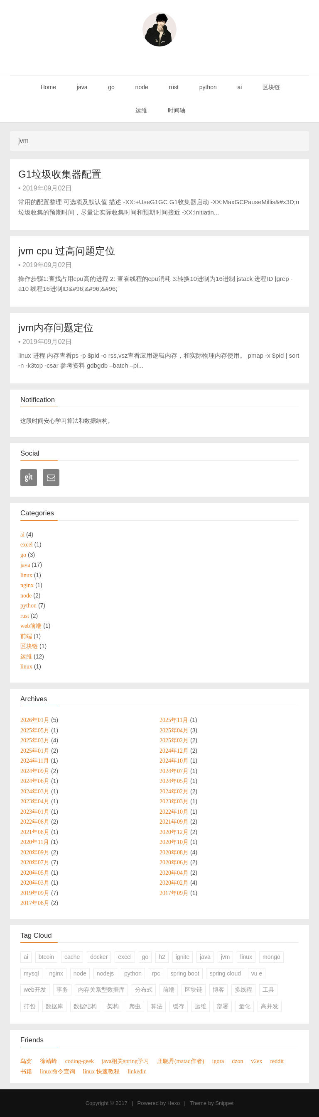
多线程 (243, 989)
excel (125, 957)
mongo (271, 957)
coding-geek (79, 1061)
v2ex (256, 1061)
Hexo (173, 1103)
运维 (140, 110)
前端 (168, 989)
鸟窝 (26, 1061)
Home (47, 87)
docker (99, 957)
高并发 (269, 1006)
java (81, 87)
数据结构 (85, 1006)
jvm (225, 957)
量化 (244, 1006)
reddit (277, 1061)
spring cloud (225, 973)
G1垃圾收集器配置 (59, 174)
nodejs (105, 973)
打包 (29, 1006)
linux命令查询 (57, 1071)
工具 (268, 989)
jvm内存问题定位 (55, 327)
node (141, 87)
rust (173, 87)
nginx (56, 973)
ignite (182, 957)
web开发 (35, 989)
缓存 (178, 1006)
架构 (113, 1006)
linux (246, 957)
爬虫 (135, 1006)
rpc (156, 973)
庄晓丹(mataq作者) (180, 1061)
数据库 (54, 1006)
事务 (62, 989)
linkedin (137, 1071)
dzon (237, 1061)
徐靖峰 (48, 1061)
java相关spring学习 (125, 1061)
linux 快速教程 (101, 1071)
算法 (156, 1006)
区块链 (270, 87)
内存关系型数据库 (101, 989)
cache (72, 957)
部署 (222, 1006)
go (110, 87)
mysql (31, 973)
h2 (162, 957)
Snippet (224, 1103)
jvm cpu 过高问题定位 (66, 250)
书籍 (26, 1071)
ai (239, 87)
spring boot (184, 973)
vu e (256, 973)
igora (218, 1061)
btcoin (46, 957)
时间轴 (175, 110)
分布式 (143, 989)
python (207, 87)
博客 (218, 989)
